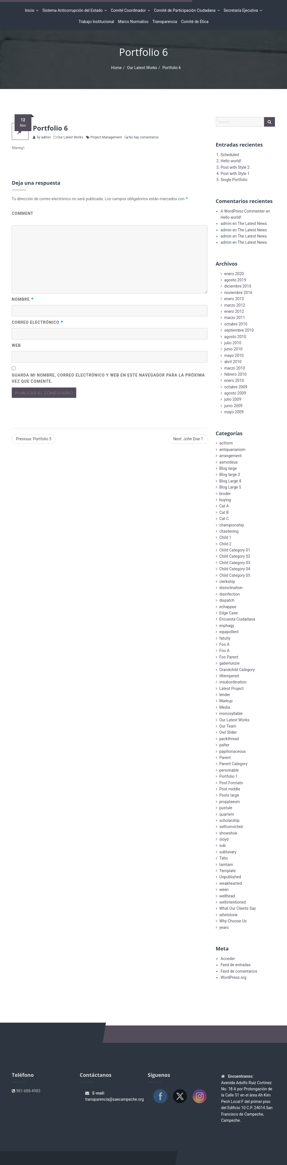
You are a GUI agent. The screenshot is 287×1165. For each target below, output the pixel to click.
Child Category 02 (234, 556)
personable (229, 770)
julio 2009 (232, 399)
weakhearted (230, 883)
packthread (229, 739)
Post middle (229, 789)
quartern (226, 814)
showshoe (228, 833)
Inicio (30, 10)
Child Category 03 (234, 562)
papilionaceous (232, 751)
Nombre (23, 299)
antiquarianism (232, 449)
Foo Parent (229, 657)
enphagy (226, 625)
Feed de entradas (236, 965)
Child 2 (225, 544)
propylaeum (229, 801)
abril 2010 (233, 361)
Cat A (224, 506)
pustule (225, 808)
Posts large (229, 795)
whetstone (228, 915)
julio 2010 (232, 343)
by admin (43, 137)
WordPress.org (233, 977)
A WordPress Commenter (243, 211)
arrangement (230, 455)
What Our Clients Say (237, 908)
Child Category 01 (234, 550)
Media (224, 707)
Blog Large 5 (230, 487)
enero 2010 (234, 380)
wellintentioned (232, 902)
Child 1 (225, 537)
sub (222, 845)
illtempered (229, 676)
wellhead (227, 896)
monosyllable (231, 713)
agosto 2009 (235, 393)
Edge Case (228, 613)
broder (225, 493)
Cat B (224, 512)
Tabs (223, 858)
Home (116, 67)
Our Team (227, 726)
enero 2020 (234, 274)
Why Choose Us (233, 921)
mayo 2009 (234, 412)
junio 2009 (233, 405)
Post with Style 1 (235, 173)
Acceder (228, 958)
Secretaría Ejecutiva (242, 10)
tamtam (226, 864)
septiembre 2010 (239, 330)
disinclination (231, 587)
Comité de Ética (195, 21)
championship (231, 525)
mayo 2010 (234, 355)
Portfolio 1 (228, 776)
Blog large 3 (229, 474)
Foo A (224, 644)
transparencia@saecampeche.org (114, 1099)
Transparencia (164, 21)
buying (225, 500)
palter (224, 745)
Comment (22, 213)
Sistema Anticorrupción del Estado (73, 10)
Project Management (106, 137)
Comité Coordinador (129, 10)
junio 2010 (233, 349)
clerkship (227, 581)
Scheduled (230, 154)
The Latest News (252, 223)
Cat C (224, 518)
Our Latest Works (142, 67)
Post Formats (231, 783)
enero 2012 (234, 311)
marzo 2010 (234, 368)
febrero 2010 (235, 374)
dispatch (227, 600)
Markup (226, 701)
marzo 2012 (234, 305)
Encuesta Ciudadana (237, 619)
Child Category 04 (234, 569)
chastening (229, 531)
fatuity (224, 638)
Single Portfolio (234, 179)
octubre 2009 (235, 387)
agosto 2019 (235, 280)
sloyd (224, 839)
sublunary (228, 852)
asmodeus (228, 462)
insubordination (233, 682)
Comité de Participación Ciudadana (185, 10)
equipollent (229, 632)
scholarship (229, 820)
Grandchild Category (237, 669)
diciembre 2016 (237, 286)
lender (224, 694)
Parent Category (233, 764)
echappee (228, 607)
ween (224, 889)
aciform (226, 443)
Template (227, 870)
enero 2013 (234, 299)
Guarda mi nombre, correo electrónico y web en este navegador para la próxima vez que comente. (108, 378)
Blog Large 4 (230, 481)
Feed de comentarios (239, 971)
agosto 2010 (235, 336)
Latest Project (231, 688)
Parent (225, 757)
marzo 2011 (234, 317)
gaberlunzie (229, 663)
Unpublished (230, 877)
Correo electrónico (37, 322)
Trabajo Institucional (96, 21)
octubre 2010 (235, 324)
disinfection (229, 594)
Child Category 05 (234, 575)
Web (16, 345)
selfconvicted (231, 826)
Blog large (228, 468)
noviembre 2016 (238, 292)
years (224, 927)
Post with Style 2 (235, 167)
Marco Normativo (133, 21)
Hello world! (231, 161)
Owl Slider (228, 732)
